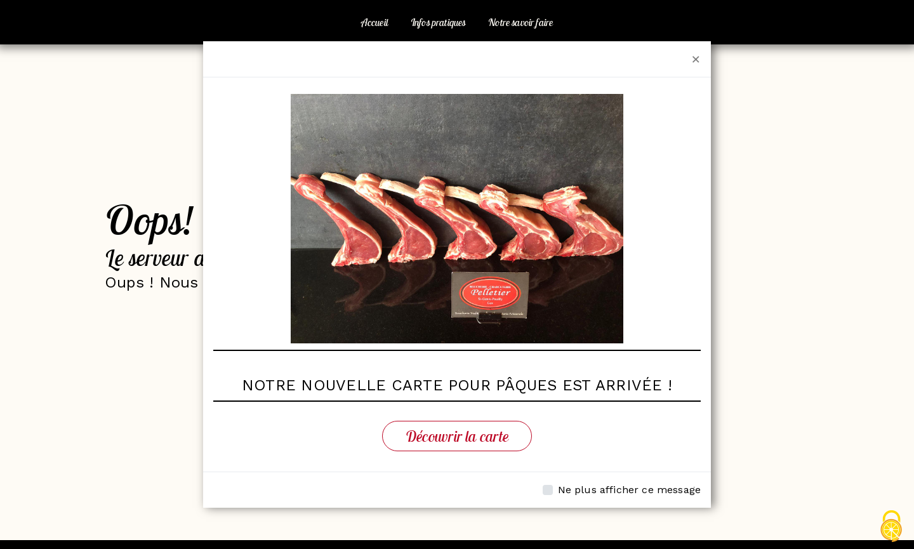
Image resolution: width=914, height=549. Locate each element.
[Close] (696, 59)
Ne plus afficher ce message (629, 490)
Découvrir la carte (457, 436)
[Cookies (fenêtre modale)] (892, 527)
